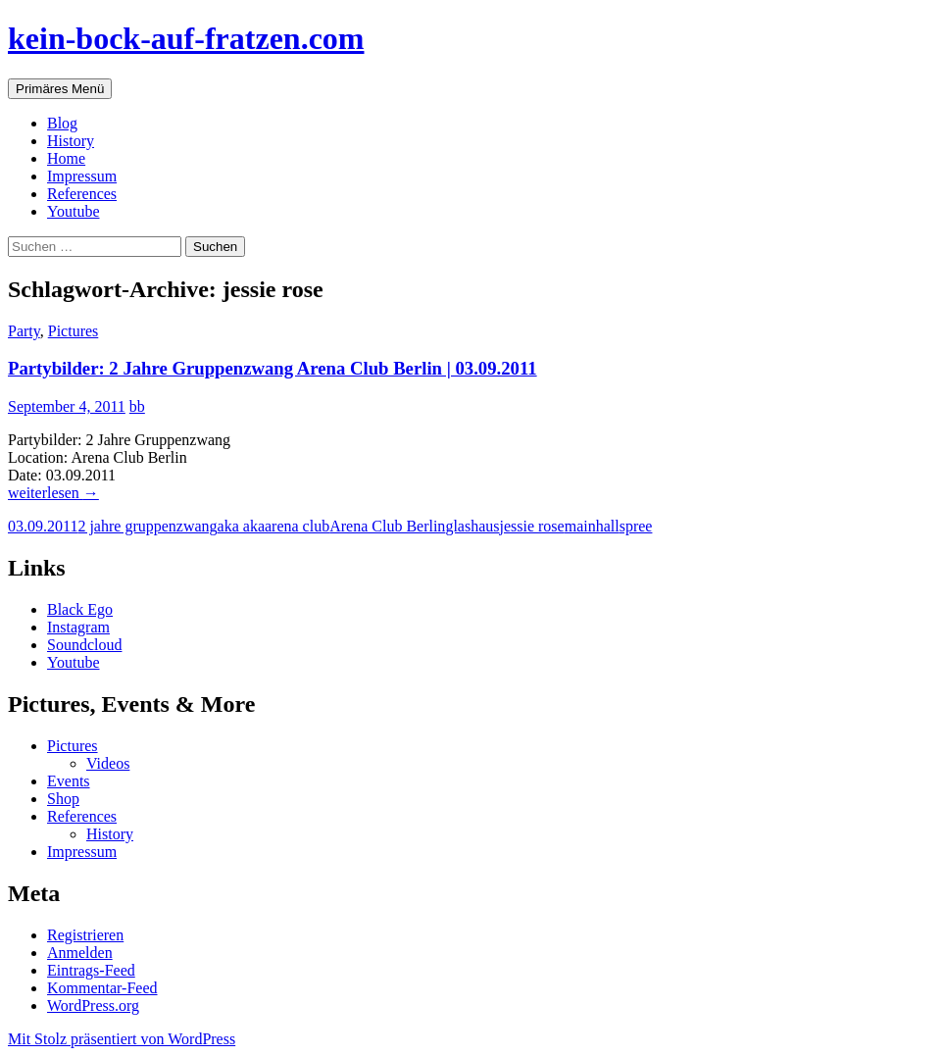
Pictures (73, 331)
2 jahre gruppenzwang (147, 526)
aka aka (241, 526)
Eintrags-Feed (91, 970)
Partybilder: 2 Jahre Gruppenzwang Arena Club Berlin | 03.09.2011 (272, 368)
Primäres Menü (60, 88)
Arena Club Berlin (387, 526)
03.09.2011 (42, 526)
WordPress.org (93, 1005)
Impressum (82, 176)
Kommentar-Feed (102, 988)
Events (68, 781)
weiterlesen (53, 492)
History (70, 140)
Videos (107, 763)
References (82, 193)
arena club (297, 526)
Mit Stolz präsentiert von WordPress (121, 1039)
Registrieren (85, 935)
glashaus (472, 526)
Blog (62, 123)
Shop (63, 798)
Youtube (73, 211)
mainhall (592, 526)
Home (66, 158)
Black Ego (80, 609)
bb (137, 406)
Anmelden (80, 952)
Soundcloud (84, 644)
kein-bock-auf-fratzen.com (186, 38)
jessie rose (531, 526)
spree (636, 526)
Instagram (78, 627)
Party (24, 331)
